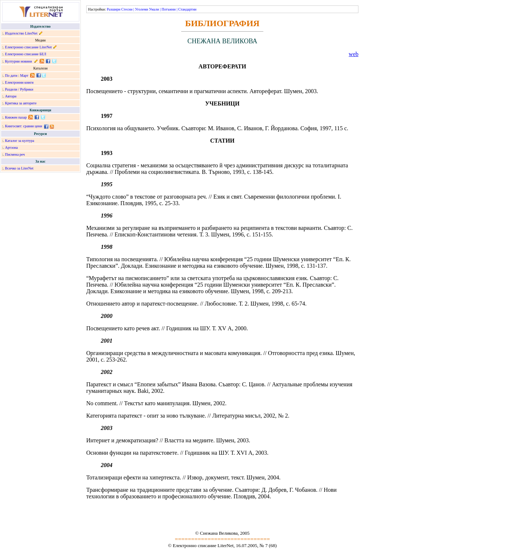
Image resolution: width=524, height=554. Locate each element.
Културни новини (18, 61)
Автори (10, 96)
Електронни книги (19, 82)
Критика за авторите (21, 103)
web (353, 54)
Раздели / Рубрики (19, 89)
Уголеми (141, 9)
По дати (11, 75)
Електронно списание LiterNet (28, 47)
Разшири (113, 9)
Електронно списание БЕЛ (25, 54)
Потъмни (169, 9)
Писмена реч (15, 154)
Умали (154, 9)
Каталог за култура (19, 141)
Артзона (11, 148)
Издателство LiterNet (21, 33)
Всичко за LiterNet (19, 168)
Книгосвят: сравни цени (23, 126)
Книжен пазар (16, 117)
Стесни (126, 9)
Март (24, 75)
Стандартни (187, 9)
